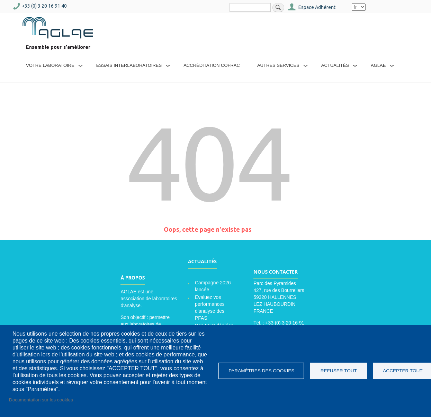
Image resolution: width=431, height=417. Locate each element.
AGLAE (378, 65)
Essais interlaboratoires (129, 65)
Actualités (335, 65)
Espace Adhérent (316, 7)
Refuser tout (339, 370)
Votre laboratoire (50, 65)
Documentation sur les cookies (41, 399)
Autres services (278, 65)
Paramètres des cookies (261, 370)
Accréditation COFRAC (211, 65)
